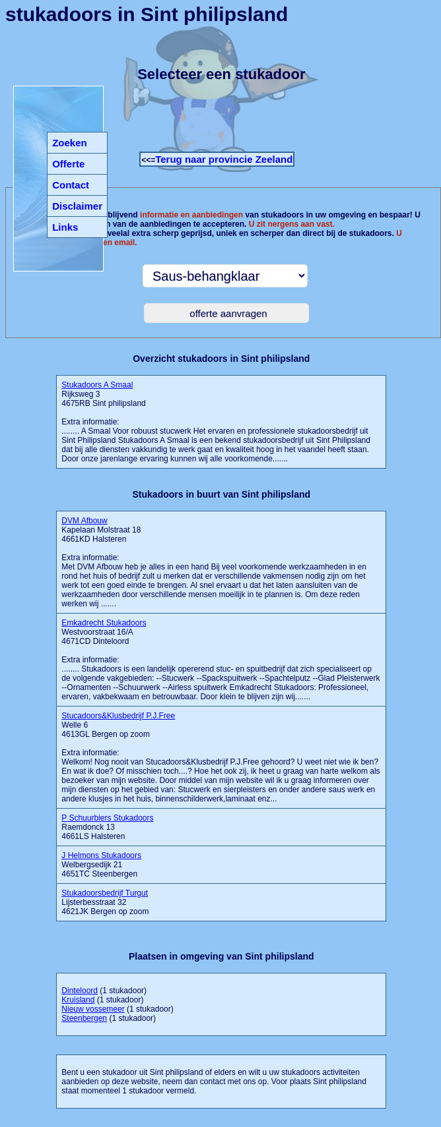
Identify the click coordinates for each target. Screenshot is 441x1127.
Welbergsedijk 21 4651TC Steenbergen (101, 865)
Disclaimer (77, 206)
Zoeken (69, 142)
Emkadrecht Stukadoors (103, 622)
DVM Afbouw (84, 520)
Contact (70, 184)
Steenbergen (84, 1018)
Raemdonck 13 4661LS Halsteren (107, 827)
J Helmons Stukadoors (101, 855)
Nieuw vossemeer (92, 1009)
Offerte (68, 163)
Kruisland (77, 999)
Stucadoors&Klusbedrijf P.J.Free (118, 715)
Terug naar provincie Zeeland (223, 159)
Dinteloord (79, 990)
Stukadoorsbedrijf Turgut (104, 893)
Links (65, 227)
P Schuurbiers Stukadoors (107, 818)
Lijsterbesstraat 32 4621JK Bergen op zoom (105, 902)
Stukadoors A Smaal (97, 385)
